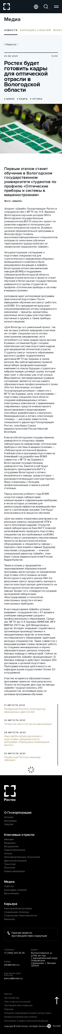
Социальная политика (16, 912)
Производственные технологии (22, 857)
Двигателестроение (15, 860)
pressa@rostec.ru (13, 978)
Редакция (8, 1009)
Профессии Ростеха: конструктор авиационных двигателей (24, 710)
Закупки (8, 824)
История (8, 817)
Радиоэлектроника (14, 850)
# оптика (36, 99)
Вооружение (11, 846)
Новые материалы (14, 871)
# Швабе (9, 99)
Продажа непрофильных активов (20, 1017)
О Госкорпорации (17, 812)
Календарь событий (35, 30)
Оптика (8, 853)
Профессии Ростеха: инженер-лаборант (22, 759)
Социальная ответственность (20, 915)
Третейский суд (11, 998)
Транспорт (10, 864)
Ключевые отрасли (19, 834)
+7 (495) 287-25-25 (14, 953)
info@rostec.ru (11, 965)
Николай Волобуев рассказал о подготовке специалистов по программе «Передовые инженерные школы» (26, 740)
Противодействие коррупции (18, 1005)
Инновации (10, 821)
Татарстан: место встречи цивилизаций (28, 724)
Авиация (9, 839)
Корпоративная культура (18, 908)
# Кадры (22, 99)
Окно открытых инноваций (17, 1002)
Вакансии (9, 919)
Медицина (9, 843)
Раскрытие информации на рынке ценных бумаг (27, 1013)
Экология (9, 867)
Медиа (9, 881)
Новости (11, 44)
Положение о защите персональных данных (26, 1021)
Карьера (10, 904)
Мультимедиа (11, 893)
